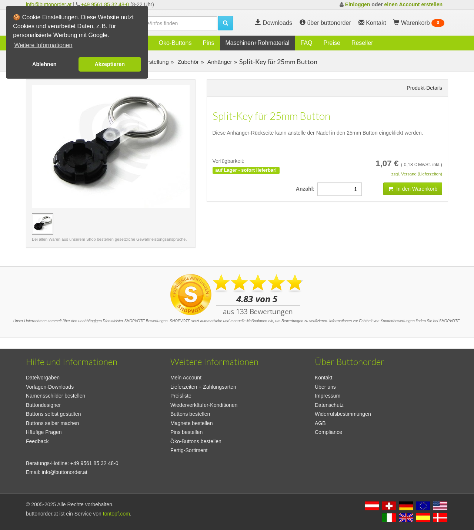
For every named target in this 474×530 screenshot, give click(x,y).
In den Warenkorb (412, 189)
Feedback (37, 441)
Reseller (362, 43)
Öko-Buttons (174, 43)
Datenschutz (329, 405)
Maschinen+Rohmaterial (258, 43)
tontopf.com (116, 514)
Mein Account (185, 378)
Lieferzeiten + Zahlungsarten (203, 387)
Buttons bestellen (190, 414)
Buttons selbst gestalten (53, 414)
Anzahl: (306, 189)
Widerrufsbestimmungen (343, 414)
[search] (170, 23)
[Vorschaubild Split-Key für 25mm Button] (42, 224)
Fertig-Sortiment (188, 450)
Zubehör (187, 62)
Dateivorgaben (43, 378)
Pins (208, 43)
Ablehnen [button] (44, 64)
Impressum (327, 396)
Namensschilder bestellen (55, 396)
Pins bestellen (186, 432)
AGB (320, 423)
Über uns (325, 387)
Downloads (273, 23)
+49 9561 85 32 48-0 (105, 4)
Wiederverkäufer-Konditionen (203, 405)
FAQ (307, 43)
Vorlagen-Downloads (50, 387)
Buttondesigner (43, 405)
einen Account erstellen (413, 4)
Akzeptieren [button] (109, 64)
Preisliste (180, 396)
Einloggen (357, 4)
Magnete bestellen (191, 423)
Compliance (328, 432)
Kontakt (323, 378)
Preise (332, 43)
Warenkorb (418, 23)
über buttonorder (325, 23)
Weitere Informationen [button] (43, 45)
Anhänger (219, 62)
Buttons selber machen (52, 423)
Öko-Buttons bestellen (195, 441)
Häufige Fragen (44, 432)
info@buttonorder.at (48, 4)
